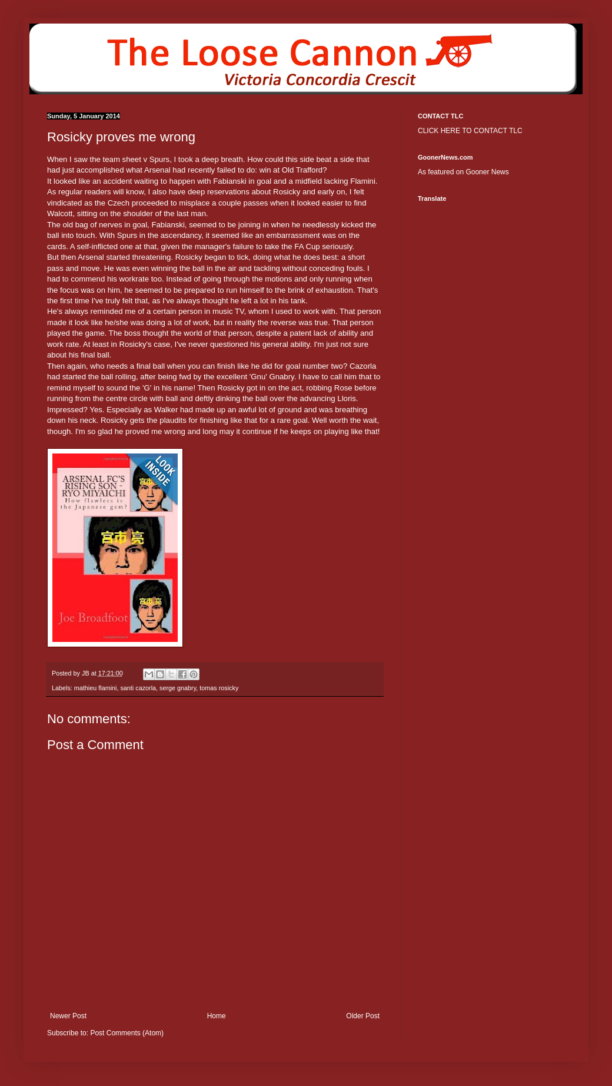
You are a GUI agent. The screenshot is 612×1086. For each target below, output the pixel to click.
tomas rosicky (218, 687)
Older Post (363, 1016)
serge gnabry (177, 687)
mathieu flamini (95, 687)
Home (216, 1016)
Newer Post (68, 1016)
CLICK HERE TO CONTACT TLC (470, 131)
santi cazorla (138, 687)
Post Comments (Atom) (127, 1033)
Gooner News (486, 172)
